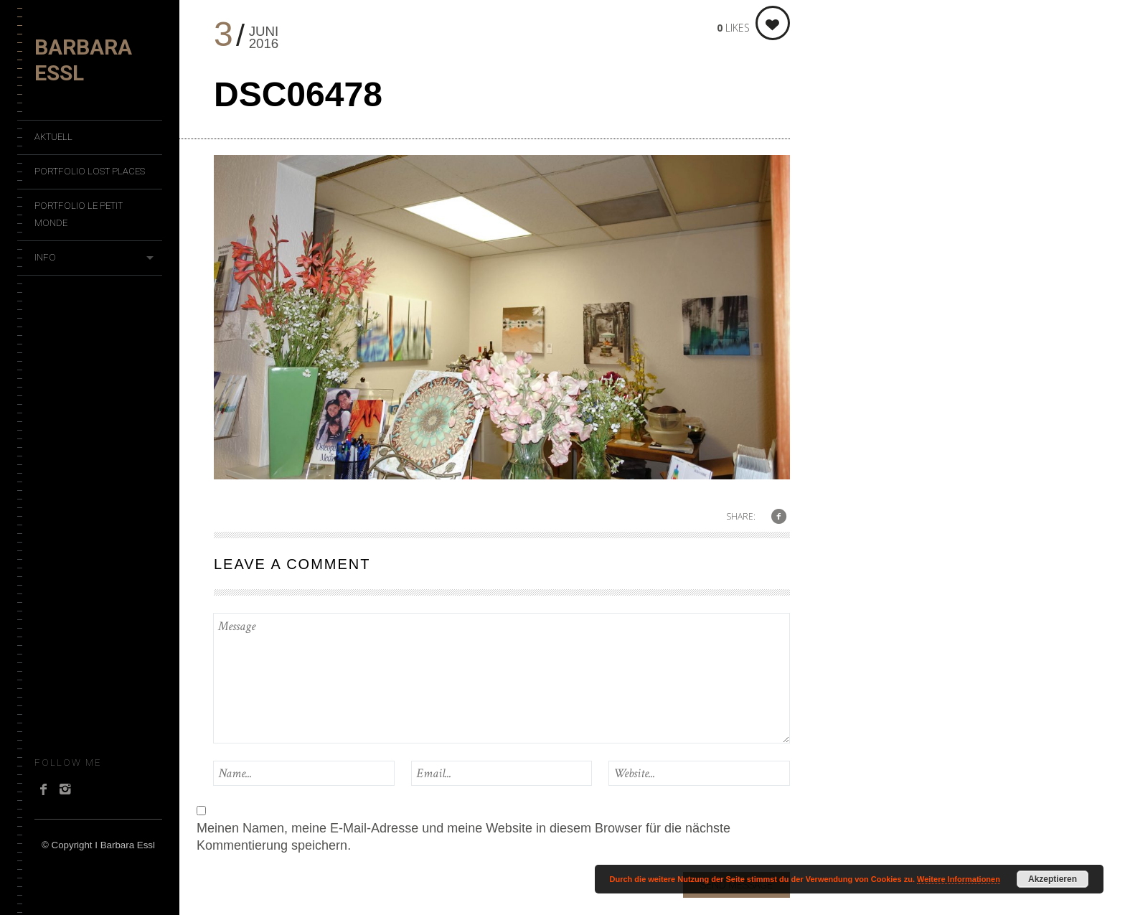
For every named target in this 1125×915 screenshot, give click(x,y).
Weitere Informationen (958, 879)
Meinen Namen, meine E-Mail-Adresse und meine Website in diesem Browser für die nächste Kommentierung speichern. (463, 837)
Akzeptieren (1052, 879)
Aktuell (53, 136)
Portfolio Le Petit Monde (78, 214)
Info (45, 257)
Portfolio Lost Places (89, 171)
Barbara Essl (83, 59)
